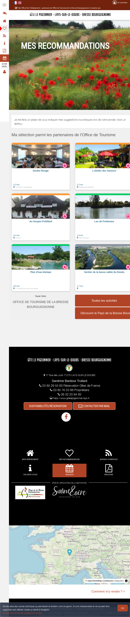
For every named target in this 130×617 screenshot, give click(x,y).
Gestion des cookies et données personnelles (22, 613)
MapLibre (119, 581)
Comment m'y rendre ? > (108, 591)
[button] (40, 168)
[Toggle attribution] (126, 581)
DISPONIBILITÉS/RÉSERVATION (48, 406)
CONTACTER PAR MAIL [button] (94, 406)
